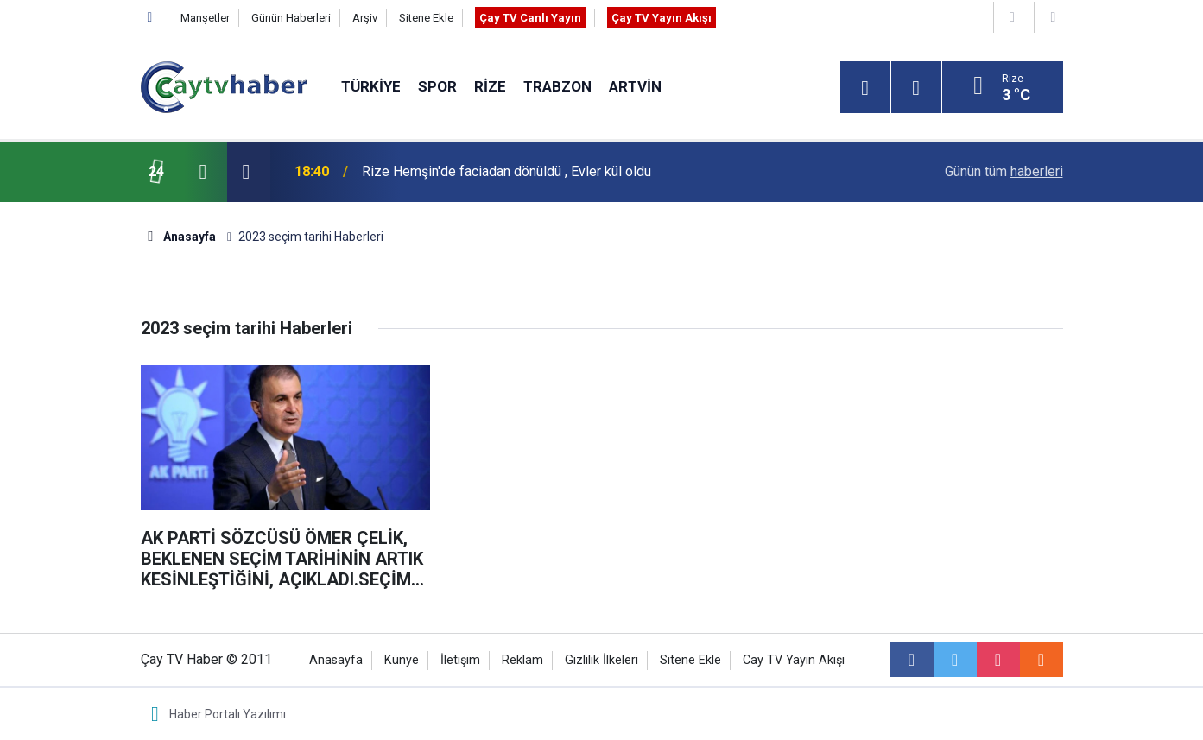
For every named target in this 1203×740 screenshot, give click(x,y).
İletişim (460, 660)
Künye (401, 660)
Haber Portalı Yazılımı (227, 714)
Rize (490, 86)
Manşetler (205, 17)
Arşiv (364, 17)
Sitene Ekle (426, 17)
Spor (437, 86)
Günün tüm (1004, 171)
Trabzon (557, 86)
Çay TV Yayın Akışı (661, 17)
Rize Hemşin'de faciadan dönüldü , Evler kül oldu (506, 171)
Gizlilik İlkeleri (601, 660)
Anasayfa (336, 660)
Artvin (635, 86)
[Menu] (865, 88)
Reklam (522, 660)
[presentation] (203, 171)
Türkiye (371, 86)
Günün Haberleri (291, 17)
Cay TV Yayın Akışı (794, 660)
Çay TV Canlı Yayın (530, 17)
